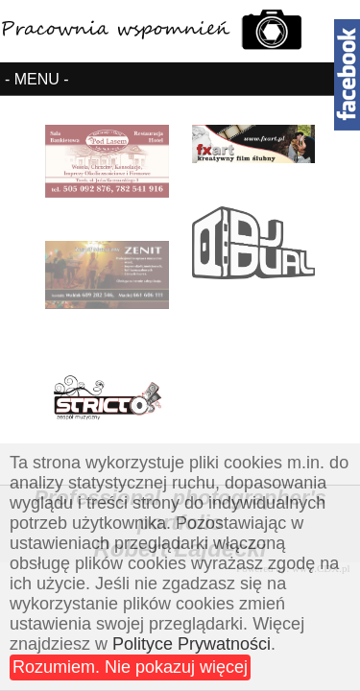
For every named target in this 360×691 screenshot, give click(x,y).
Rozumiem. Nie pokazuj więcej (130, 667)
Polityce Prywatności (191, 644)
